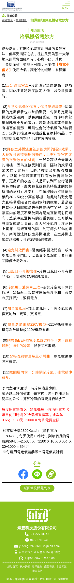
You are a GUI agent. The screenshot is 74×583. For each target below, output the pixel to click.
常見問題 (21, 20)
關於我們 (25, 566)
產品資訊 (49, 566)
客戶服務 (37, 566)
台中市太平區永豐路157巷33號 (39, 552)
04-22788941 (39, 539)
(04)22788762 (39, 533)
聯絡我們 (37, 570)
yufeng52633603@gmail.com (39, 546)
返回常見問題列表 (37, 488)
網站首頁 (7, 20)
